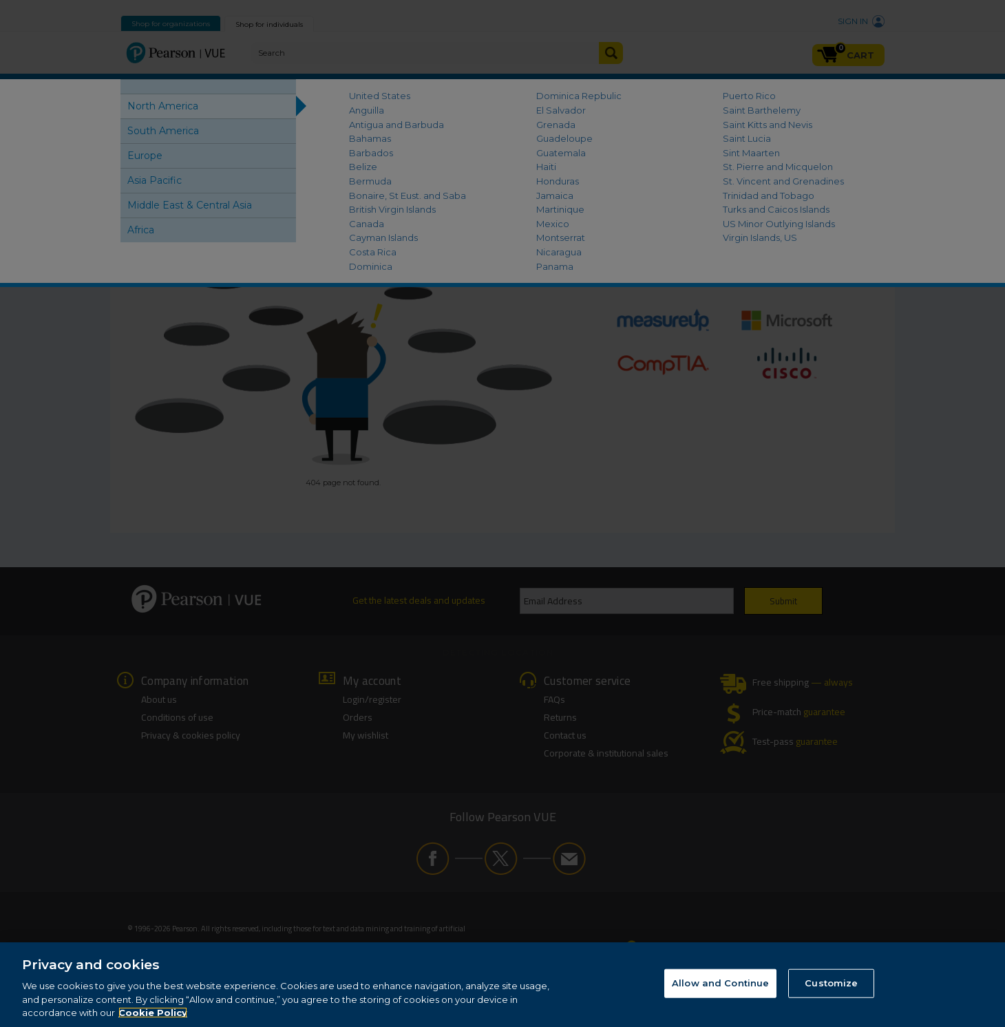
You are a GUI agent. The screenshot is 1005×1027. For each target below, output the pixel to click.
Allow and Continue (720, 982)
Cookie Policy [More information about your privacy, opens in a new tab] (152, 1012)
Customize (831, 982)
